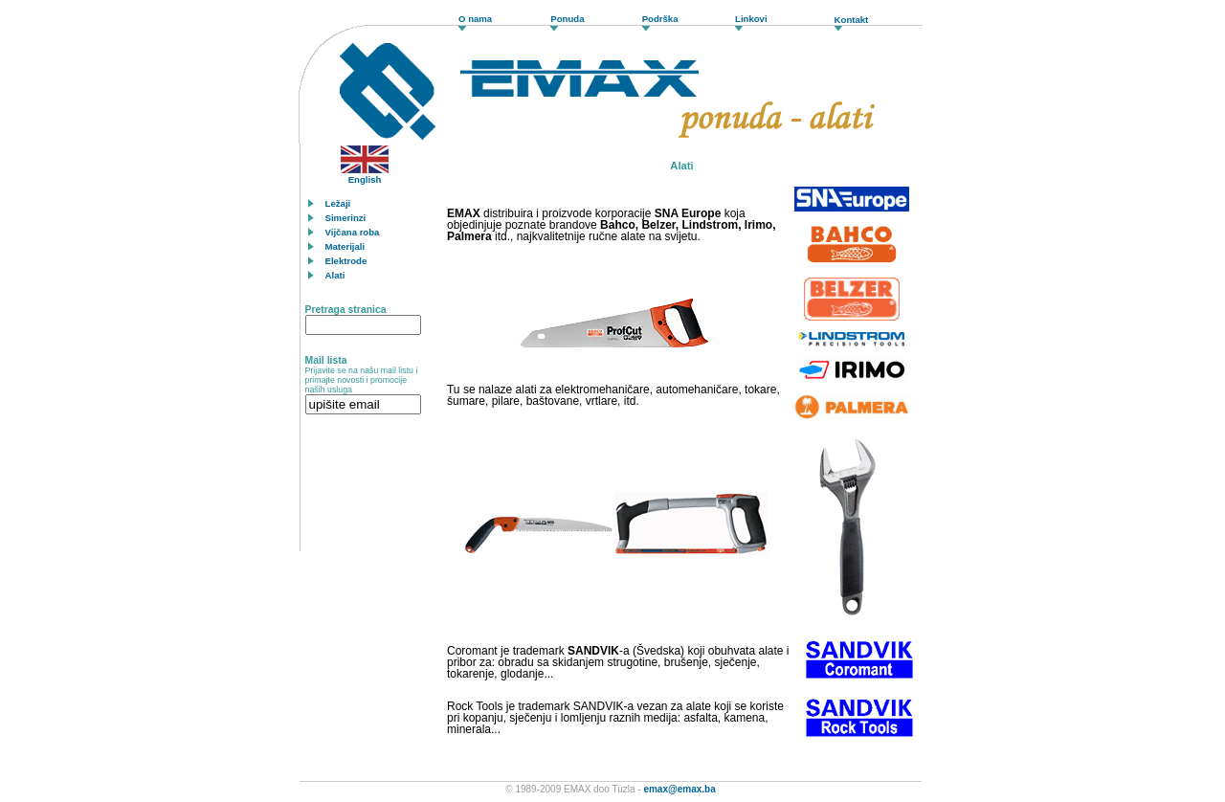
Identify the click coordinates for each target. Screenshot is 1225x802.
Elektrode (346, 261)
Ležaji (338, 203)
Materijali (345, 246)
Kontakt (852, 19)
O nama (475, 18)
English (365, 175)
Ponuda (567, 18)
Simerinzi (346, 217)
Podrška (660, 18)
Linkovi (751, 18)
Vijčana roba (352, 232)
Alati (335, 275)
